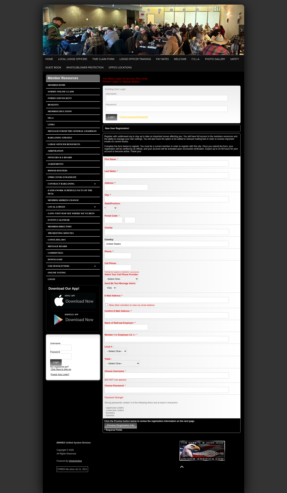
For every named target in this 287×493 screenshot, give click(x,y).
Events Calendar (59, 220)
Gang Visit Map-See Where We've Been (71, 213)
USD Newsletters (58, 266)
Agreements (55, 164)
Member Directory (60, 226)
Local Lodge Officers (72, 59)
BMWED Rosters (57, 170)
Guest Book (53, 67)
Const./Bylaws (57, 239)
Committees (55, 253)
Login (51, 279)
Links (51, 124)
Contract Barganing (61, 183)
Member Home (56, 85)
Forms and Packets (60, 98)
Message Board (57, 246)
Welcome (180, 59)
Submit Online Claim (61, 91)
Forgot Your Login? (60, 374)
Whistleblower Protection (85, 67)
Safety (234, 59)
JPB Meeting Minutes (61, 233)
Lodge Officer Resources (64, 144)
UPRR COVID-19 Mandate (62, 177)
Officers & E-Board (60, 157)
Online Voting (57, 272)
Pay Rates (162, 59)
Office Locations (120, 67)
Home (49, 59)
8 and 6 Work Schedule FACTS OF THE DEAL (70, 192)
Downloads (55, 259)
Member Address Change (63, 200)
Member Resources (63, 78)
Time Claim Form (103, 59)
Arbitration (55, 151)
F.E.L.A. (196, 59)
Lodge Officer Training (135, 59)
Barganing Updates (60, 137)
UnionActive (75, 461)
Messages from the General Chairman (72, 131)
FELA (51, 118)
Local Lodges (56, 207)
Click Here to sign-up (61, 369)
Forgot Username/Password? (134, 117)
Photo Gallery (215, 59)
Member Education (60, 111)
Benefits (53, 105)
